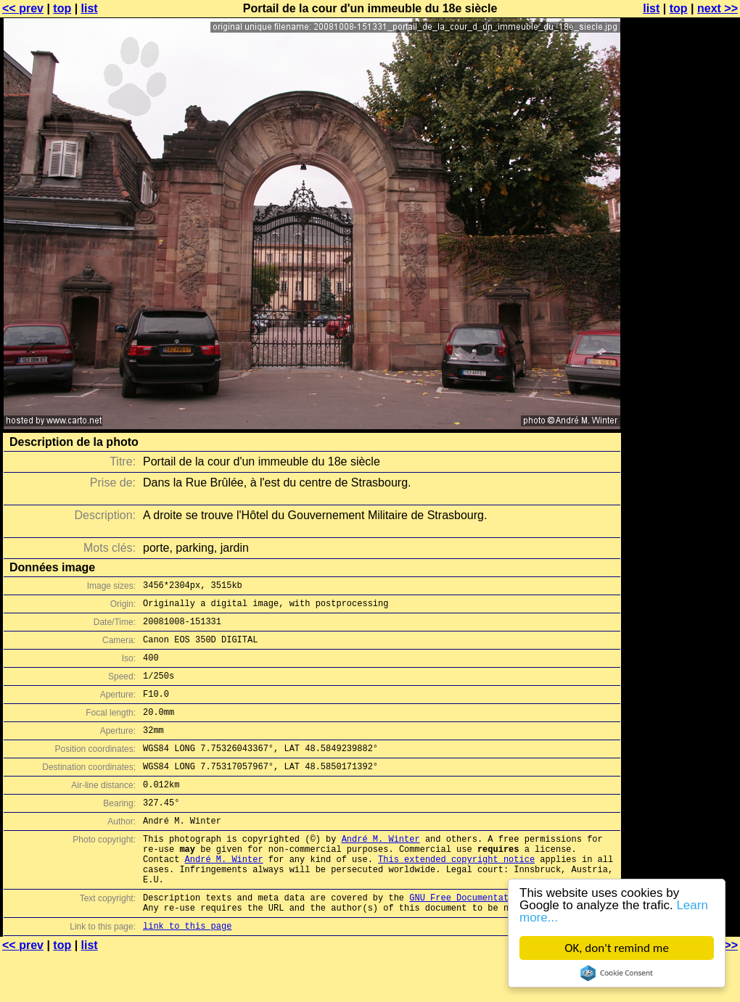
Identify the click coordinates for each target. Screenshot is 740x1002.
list (89, 8)
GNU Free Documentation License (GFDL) (505, 941)
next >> (717, 8)
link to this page (187, 973)
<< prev (23, 8)
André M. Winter (381, 871)
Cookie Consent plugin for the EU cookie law (616, 973)
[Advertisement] (681, 358)
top (62, 8)
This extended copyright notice (456, 896)
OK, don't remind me (616, 948)
